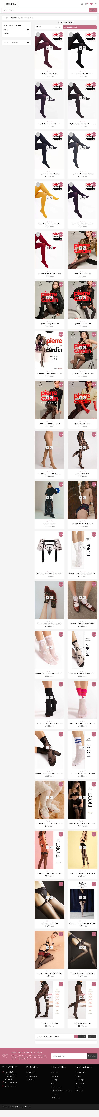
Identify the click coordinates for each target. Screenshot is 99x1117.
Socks (6, 29)
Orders (78, 1084)
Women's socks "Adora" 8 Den (82, 980)
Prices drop (30, 1080)
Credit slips (80, 1087)
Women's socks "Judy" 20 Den (49, 880)
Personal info (81, 1080)
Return (53, 1091)
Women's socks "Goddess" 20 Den (82, 829)
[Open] (2, 4)
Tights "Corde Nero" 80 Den (82, 74)
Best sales (30, 1087)
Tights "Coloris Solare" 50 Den (49, 225)
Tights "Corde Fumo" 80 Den (82, 175)
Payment (54, 1084)
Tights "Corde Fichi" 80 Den (49, 124)
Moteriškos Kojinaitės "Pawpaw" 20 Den (83, 678)
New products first (79, 27)
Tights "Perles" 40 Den (82, 275)
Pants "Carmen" (49, 527)
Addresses (80, 1091)
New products (31, 1084)
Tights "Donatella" (82, 477)
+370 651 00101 (11, 1090)
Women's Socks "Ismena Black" (49, 628)
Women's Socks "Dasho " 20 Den (82, 729)
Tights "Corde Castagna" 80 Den (82, 124)
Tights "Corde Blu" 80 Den (49, 175)
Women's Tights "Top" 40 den (49, 477)
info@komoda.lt (11, 1094)
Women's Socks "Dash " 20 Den (82, 779)
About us (54, 1080)
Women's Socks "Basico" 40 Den (49, 729)
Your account (84, 1074)
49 (90, 1044)
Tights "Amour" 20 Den (49, 930)
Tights (6, 33)
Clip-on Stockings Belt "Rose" (82, 527)
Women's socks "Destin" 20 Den (49, 980)
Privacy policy (56, 1094)
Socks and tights (12, 26)
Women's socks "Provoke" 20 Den (82, 930)
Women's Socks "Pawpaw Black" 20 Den (50, 779)
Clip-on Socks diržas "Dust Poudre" (49, 578)
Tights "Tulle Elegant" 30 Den (82, 376)
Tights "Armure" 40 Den (82, 426)
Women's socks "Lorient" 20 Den (49, 376)
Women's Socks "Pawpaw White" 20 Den (51, 678)
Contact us (55, 1105)
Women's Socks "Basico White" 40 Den (83, 578)
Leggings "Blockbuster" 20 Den (82, 880)
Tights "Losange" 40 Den (49, 326)
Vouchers (79, 1094)
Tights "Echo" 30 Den (49, 1031)
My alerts (79, 1098)
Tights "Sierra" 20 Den (82, 1031)
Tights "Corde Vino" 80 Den (49, 74)
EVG (29, 1114)
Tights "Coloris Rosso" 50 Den (49, 275)
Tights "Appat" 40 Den (82, 326)
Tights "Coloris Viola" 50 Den (82, 225)
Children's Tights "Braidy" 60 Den (49, 829)
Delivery (54, 1087)
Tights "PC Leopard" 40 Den (49, 426)
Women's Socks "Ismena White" (82, 628)
